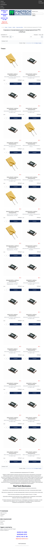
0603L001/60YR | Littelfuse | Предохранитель (31, 178)
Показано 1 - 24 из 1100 (38, 34)
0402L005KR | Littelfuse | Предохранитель (12, 74)
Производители (3, 4)
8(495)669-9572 (4, 15)
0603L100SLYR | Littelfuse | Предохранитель (31, 418)
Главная (2, 1)
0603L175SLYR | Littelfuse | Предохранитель (31, 452)
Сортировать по (4, 34)
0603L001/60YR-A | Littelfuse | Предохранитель (12, 212)
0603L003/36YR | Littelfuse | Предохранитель (31, 246)
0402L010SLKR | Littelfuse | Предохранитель (31, 74)
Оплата (1, 6)
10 (34, 468)
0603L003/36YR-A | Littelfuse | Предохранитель (12, 281)
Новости (1, 515)
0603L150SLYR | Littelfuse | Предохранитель (12, 452)
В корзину (15, 83)
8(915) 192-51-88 (4, 18)
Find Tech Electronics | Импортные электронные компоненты (22, 545)
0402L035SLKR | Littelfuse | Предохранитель (31, 109)
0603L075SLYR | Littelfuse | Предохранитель (12, 418)
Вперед (36, 468)
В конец (40, 468)
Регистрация (41, 2)
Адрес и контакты (3, 512)
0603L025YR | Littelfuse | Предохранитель (12, 349)
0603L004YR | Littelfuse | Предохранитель (31, 281)
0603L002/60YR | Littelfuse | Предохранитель (31, 212)
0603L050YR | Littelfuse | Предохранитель (31, 384)
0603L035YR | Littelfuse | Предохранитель (31, 349)
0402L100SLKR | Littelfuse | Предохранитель (12, 178)
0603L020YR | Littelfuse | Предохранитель (31, 315)
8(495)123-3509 (4, 11)
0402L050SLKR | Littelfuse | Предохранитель (12, 143)
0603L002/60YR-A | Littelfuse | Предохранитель (12, 246)
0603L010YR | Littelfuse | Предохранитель (12, 315)
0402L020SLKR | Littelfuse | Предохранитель (12, 109)
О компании (2, 2)
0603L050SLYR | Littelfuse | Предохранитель (12, 384)
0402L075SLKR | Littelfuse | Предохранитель (31, 143)
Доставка (2, 7)
